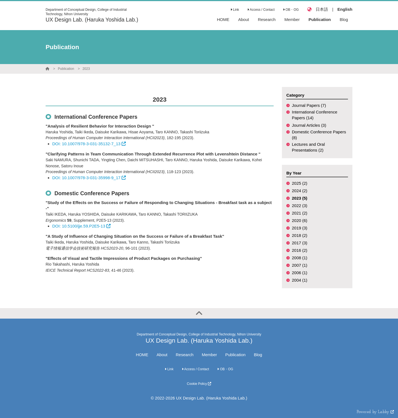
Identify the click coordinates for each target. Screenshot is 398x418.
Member (209, 354)
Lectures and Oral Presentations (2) (308, 147)
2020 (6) (299, 220)
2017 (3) (299, 242)
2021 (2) (299, 213)
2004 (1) (299, 280)
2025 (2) (299, 183)
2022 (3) (299, 205)
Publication (66, 69)
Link (235, 10)
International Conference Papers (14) (314, 115)
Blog (258, 354)
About (162, 354)
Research (184, 354)
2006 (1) (299, 272)
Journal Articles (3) (309, 125)
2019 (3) (299, 228)
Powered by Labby (375, 412)
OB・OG (291, 10)
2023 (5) (299, 198)
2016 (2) (299, 250)
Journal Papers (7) (309, 105)
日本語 (322, 9)
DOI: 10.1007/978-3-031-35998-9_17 (89, 177)
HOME (142, 354)
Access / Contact (261, 10)
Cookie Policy (199, 384)
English (344, 9)
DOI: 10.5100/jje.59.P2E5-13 (81, 226)
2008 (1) (299, 257)
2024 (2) (299, 190)
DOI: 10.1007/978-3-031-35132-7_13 (89, 143)
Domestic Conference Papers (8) (319, 134)
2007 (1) (299, 265)
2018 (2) (299, 235)
